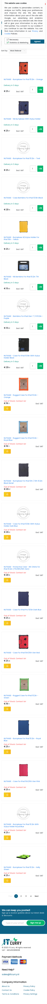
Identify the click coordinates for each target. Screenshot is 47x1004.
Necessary (12, 40)
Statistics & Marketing (17, 42)
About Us (6, 986)
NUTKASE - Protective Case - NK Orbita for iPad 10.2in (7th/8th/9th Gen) (22, 568)
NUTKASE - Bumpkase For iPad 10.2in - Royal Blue (22, 739)
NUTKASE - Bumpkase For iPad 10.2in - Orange (23, 79)
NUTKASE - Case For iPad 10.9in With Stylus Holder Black (22, 357)
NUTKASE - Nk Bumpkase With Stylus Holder (22, 119)
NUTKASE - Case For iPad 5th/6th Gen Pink (22, 781)
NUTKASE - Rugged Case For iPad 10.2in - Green (21, 697)
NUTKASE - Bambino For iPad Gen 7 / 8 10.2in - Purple (23, 317)
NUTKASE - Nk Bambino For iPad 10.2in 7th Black (21, 278)
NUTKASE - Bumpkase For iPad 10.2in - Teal (22, 158)
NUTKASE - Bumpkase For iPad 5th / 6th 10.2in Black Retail (23, 482)
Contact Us (7, 990)
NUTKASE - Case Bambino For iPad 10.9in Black (23, 198)
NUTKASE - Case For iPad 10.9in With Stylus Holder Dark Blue (22, 525)
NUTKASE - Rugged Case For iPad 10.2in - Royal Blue (21, 439)
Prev (10, 896)
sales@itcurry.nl (10, 974)
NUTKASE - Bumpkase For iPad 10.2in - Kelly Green (22, 868)
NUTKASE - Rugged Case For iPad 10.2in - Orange (21, 396)
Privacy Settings (30, 994)
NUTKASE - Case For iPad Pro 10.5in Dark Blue (22, 610)
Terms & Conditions (10, 994)
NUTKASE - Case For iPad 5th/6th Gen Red (22, 653)
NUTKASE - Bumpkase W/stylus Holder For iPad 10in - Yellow (21, 238)
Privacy (35, 31)
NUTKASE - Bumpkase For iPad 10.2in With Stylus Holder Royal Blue (21, 825)
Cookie (7, 33)
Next (37, 896)
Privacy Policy (29, 986)
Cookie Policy (29, 990)
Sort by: (4, 50)
